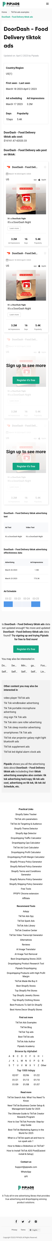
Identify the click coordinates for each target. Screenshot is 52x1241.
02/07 (15, 1075)
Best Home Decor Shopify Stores (26, 1009)
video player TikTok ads (17, 697)
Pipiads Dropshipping (26, 968)
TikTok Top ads (25, 1032)
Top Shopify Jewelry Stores (26, 995)
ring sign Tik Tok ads (15, 717)
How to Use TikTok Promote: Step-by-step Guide (26, 1123)
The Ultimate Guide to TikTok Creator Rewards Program (26, 1115)
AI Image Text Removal (26, 954)
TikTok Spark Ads (26, 921)
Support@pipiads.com (26, 1167)
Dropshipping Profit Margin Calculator (26, 857)
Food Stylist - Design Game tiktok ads (45, 665)
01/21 (15, 1080)
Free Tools (26, 889)
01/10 (37, 1080)
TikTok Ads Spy (26, 916)
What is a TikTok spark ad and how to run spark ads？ (26, 1140)
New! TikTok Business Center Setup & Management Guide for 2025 (26, 1107)
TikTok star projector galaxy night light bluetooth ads (25, 739)
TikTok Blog (26, 1027)
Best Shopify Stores (26, 986)
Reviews (26, 944)
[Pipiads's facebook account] (16, 1221)
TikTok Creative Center (26, 930)
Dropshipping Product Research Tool (26, 963)
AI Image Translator (26, 949)
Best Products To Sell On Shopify (26, 1005)
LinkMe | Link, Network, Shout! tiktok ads (45, 671)
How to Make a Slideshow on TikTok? (26, 1146)
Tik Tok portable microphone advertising (19, 710)
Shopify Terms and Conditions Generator (26, 873)
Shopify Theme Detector (26, 828)
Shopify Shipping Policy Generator (26, 884)
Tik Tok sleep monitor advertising (22, 727)
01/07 (37, 1084)
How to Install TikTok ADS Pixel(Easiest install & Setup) (26, 1152)
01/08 (26, 1084)
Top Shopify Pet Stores (26, 990)
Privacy (14, 1230)
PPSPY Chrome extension (26, 893)
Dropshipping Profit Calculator (26, 852)
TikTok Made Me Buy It (26, 981)
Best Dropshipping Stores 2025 (26, 959)
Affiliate (26, 898)
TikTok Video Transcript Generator (26, 935)
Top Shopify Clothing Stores (26, 1000)
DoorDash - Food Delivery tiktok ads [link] (17, 17)
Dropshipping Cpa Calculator (26, 843)
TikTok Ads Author (26, 1041)
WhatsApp (26, 1171)
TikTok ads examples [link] (20, 12)
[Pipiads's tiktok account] (29, 1221)
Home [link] (4, 12)
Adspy (26, 911)
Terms (23, 1230)
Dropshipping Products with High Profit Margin (26, 975)
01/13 (26, 1080)
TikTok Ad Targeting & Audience (26, 824)
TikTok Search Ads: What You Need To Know (26, 1099)
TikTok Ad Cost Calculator (26, 847)
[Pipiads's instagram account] (36, 1221)
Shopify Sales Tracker (26, 814)
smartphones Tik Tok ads (18, 732)
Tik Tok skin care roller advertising (22, 722)
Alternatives (26, 940)
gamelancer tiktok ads (36, 665)
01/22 (37, 1075)
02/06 (26, 1075)
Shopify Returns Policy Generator (26, 879)
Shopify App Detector (26, 833)
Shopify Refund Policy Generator (26, 866)
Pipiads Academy (26, 1046)
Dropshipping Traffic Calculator (26, 838)
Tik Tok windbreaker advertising (21, 703)
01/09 (15, 1084)
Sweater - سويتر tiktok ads (16, 665)
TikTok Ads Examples (26, 1022)
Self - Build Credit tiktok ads (6, 671)
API (26, 1176)
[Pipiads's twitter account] (23, 1221)
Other (42, 1065)
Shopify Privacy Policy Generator (26, 861)
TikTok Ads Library (26, 925)
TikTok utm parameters (26, 819)
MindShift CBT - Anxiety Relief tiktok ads (26, 665)
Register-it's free (26, 380)
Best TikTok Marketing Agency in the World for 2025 (26, 1131)
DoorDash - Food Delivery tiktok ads (6, 665)
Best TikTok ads (26, 1036)
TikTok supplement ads (17, 746)
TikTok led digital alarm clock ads (22, 751)
